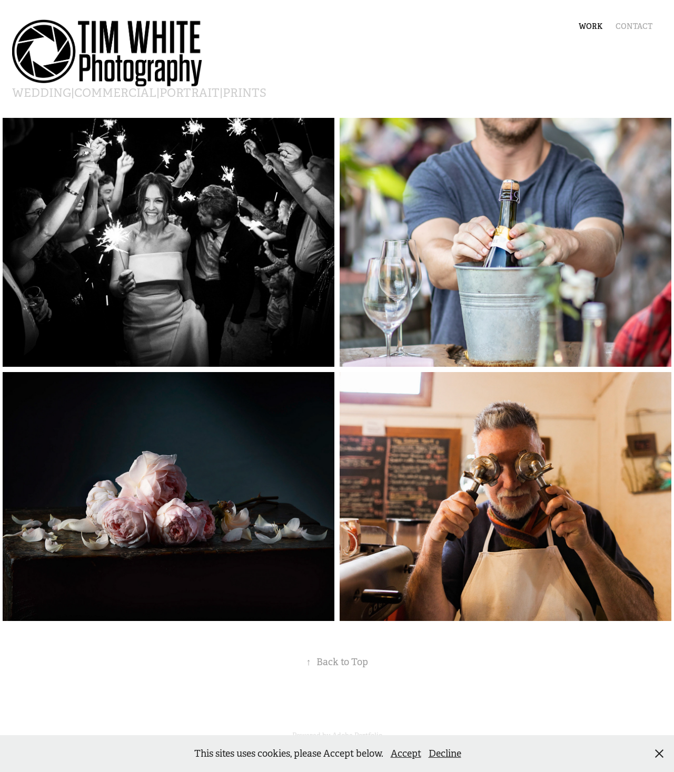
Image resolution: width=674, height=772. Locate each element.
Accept (406, 753)
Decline (445, 753)
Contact (634, 26)
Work (590, 26)
